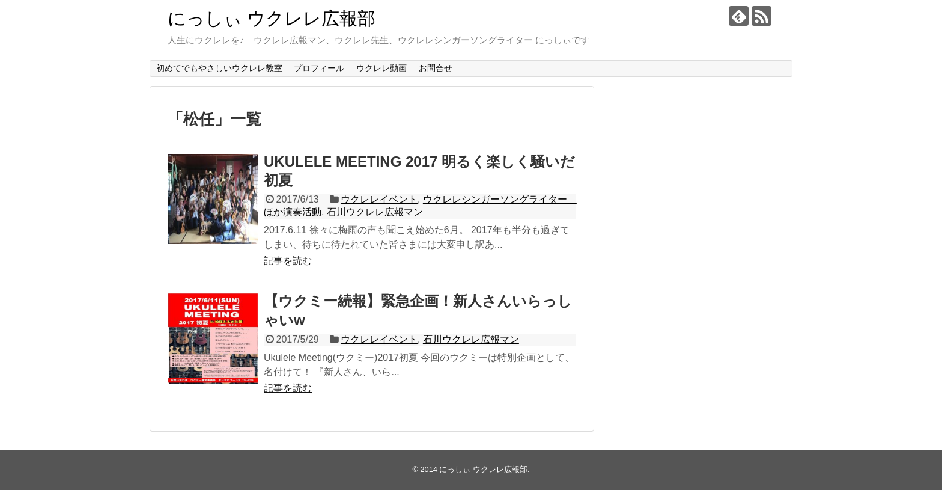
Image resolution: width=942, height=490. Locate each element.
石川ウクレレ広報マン (375, 212)
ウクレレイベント (379, 199)
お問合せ (435, 68)
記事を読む (288, 261)
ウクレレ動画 (381, 68)
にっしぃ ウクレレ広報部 (271, 18)
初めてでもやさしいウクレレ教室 (219, 68)
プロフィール (319, 68)
